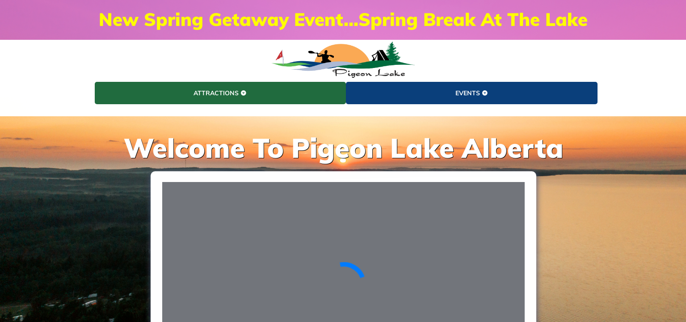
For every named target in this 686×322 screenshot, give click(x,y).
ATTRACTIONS (220, 93)
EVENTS (471, 93)
